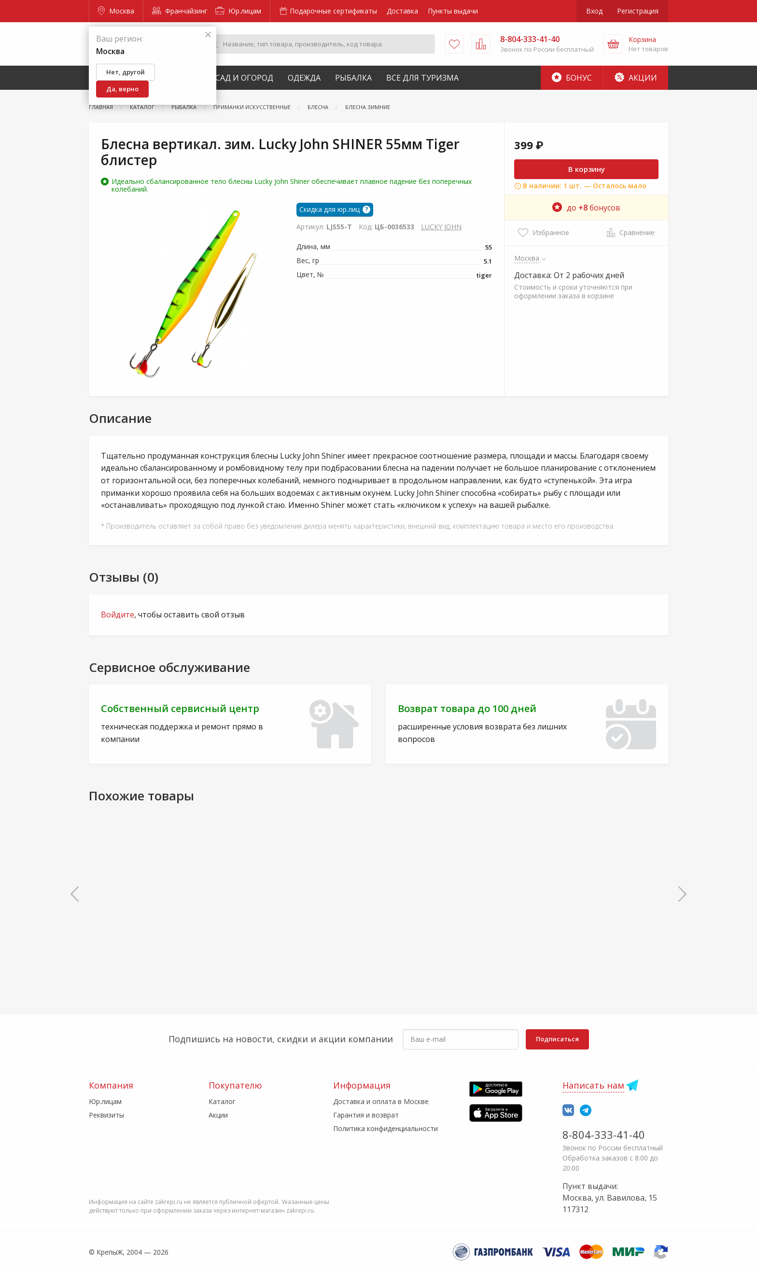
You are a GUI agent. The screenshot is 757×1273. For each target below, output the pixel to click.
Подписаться (557, 1039)
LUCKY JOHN (441, 226)
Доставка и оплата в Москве (381, 1101)
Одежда (304, 77)
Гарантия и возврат (366, 1114)
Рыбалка (353, 77)
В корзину (586, 169)
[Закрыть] (208, 35)
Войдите (117, 614)
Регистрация (638, 10)
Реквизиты (106, 1114)
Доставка (402, 10)
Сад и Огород (244, 77)
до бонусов (586, 207)
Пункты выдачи (453, 10)
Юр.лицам (238, 10)
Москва (116, 10)
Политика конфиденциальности (385, 1128)
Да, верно (122, 88)
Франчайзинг (180, 10)
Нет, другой (125, 72)
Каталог (222, 1101)
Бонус (572, 77)
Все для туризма (422, 77)
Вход (594, 10)
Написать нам (593, 1085)
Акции (636, 77)
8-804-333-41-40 (603, 1134)
